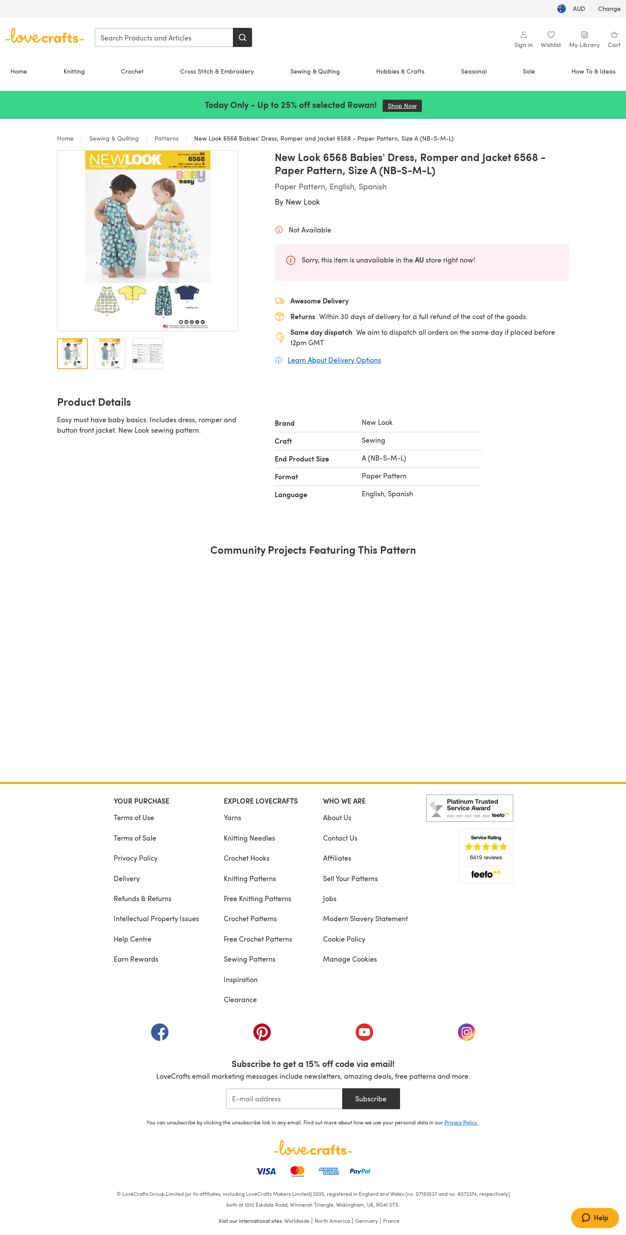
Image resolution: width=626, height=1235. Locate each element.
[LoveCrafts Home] (313, 1147)
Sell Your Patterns (350, 878)
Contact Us (340, 837)
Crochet (132, 71)
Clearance (240, 999)
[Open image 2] (109, 353)
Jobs (330, 898)
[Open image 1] (72, 353)
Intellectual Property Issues (156, 918)
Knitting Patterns (250, 878)
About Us (337, 817)
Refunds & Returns (143, 898)
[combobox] (164, 37)
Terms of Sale (135, 837)
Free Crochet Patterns (258, 938)
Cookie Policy (344, 938)
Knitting (74, 71)
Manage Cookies (350, 958)
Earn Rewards (136, 958)
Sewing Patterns (250, 958)
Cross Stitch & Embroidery (217, 71)
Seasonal (474, 71)
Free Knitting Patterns (257, 898)
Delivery (127, 878)
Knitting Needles (249, 837)
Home (18, 71)
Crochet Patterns (250, 918)
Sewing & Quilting (315, 71)
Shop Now (405, 105)
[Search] (242, 37)
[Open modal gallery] (147, 240)
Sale (529, 71)
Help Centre (132, 938)
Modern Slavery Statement (365, 918)
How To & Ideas (594, 71)
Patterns (166, 138)
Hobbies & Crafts (400, 71)
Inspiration (241, 979)
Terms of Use (134, 817)
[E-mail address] (284, 1098)
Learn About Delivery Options (334, 359)
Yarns (232, 817)
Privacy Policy (136, 857)
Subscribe (371, 1098)
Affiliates (337, 857)
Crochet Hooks (246, 857)
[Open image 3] (147, 353)
